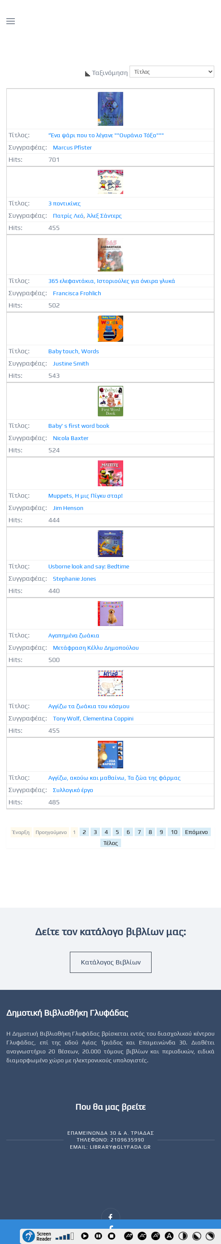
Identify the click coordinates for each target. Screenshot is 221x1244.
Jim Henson (68, 507)
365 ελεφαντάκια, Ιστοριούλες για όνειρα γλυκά (111, 280)
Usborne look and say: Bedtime (88, 566)
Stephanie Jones (74, 578)
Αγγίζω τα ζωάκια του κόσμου (89, 706)
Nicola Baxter (70, 438)
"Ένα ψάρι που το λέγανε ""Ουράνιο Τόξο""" (106, 135)
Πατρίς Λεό (68, 215)
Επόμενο (196, 831)
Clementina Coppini (108, 718)
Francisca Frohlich (77, 293)
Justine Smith (71, 363)
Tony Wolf (66, 718)
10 (174, 831)
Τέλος (110, 842)
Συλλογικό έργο (73, 790)
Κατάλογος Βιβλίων (111, 962)
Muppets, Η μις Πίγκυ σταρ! (85, 495)
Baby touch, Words (73, 351)
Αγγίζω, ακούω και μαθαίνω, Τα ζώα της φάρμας (114, 777)
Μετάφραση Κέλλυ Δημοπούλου (96, 647)
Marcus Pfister (72, 147)
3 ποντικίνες (64, 203)
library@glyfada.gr (120, 1147)
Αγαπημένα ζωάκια (73, 635)
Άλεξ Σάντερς (104, 215)
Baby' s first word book (78, 425)
